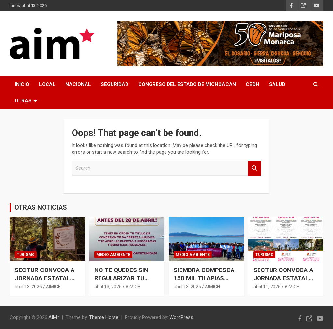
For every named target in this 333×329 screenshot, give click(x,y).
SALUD (277, 84)
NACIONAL (78, 84)
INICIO (22, 84)
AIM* (53, 317)
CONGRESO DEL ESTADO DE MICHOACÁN (187, 84)
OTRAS (23, 101)
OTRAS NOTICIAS (40, 207)
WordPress (181, 317)
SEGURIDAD (114, 84)
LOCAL (47, 84)
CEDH (252, 84)
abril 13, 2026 (28, 286)
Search (254, 168)
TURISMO (26, 254)
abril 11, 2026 (267, 286)
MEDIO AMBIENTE (113, 254)
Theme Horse (103, 317)
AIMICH (53, 286)
